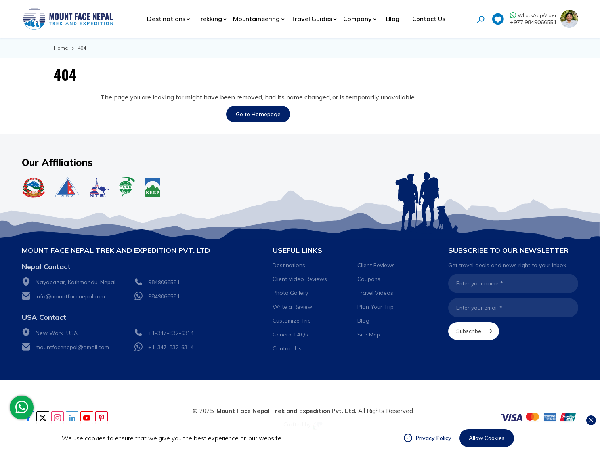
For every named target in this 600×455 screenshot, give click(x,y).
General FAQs (290, 334)
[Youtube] (86, 417)
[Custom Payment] (538, 417)
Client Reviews (376, 265)
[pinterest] (101, 417)
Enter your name (479, 283)
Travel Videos (375, 292)
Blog (392, 19)
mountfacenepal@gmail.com (72, 347)
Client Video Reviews (300, 279)
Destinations (289, 265)
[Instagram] (57, 417)
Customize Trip (292, 320)
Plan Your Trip (375, 306)
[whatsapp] (21, 407)
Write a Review (292, 306)
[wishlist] (498, 20)
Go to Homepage (258, 114)
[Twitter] (42, 417)
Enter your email (479, 307)
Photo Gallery (290, 292)
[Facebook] (28, 417)
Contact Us (428, 19)
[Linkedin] (72, 417)
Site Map (368, 334)
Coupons (368, 279)
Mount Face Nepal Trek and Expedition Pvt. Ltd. (286, 411)
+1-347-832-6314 (171, 332)
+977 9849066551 (533, 22)
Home (61, 48)
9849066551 (164, 282)
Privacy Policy (433, 438)
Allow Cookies (486, 438)
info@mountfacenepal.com (70, 296)
